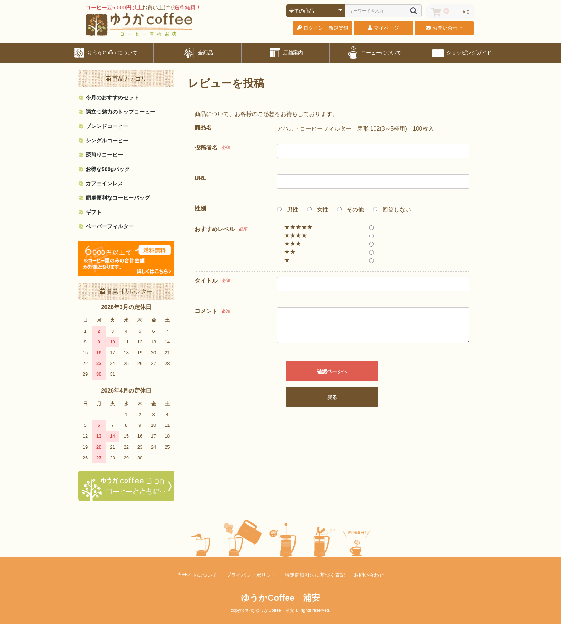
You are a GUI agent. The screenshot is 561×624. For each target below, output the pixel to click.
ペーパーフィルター (110, 226)
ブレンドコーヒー (107, 126)
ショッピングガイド (461, 52)
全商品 (197, 52)
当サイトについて (197, 575)
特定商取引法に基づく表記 (315, 575)
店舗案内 (285, 52)
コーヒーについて (373, 52)
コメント (206, 311)
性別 (200, 208)
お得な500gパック (108, 169)
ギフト (94, 212)
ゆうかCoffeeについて (104, 52)
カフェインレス (104, 183)
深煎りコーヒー (104, 155)
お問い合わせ (369, 575)
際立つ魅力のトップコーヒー (120, 112)
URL (200, 178)
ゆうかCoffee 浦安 (280, 598)
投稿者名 (206, 148)
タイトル (206, 281)
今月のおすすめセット (112, 97)
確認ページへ (332, 371)
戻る (332, 397)
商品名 (203, 128)
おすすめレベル (215, 229)
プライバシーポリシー (251, 575)
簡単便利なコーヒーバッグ (118, 198)
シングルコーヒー (107, 140)
